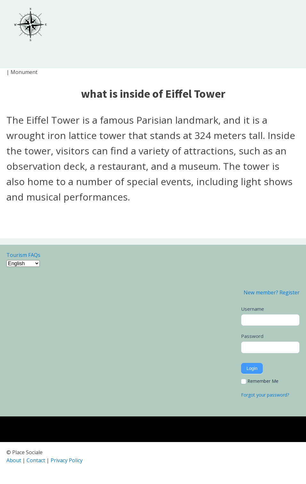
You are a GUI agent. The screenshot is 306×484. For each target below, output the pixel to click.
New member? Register (272, 292)
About (13, 460)
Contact (36, 460)
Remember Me (259, 381)
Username (252, 309)
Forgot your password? (265, 395)
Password (252, 336)
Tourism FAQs (23, 254)
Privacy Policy (67, 460)
